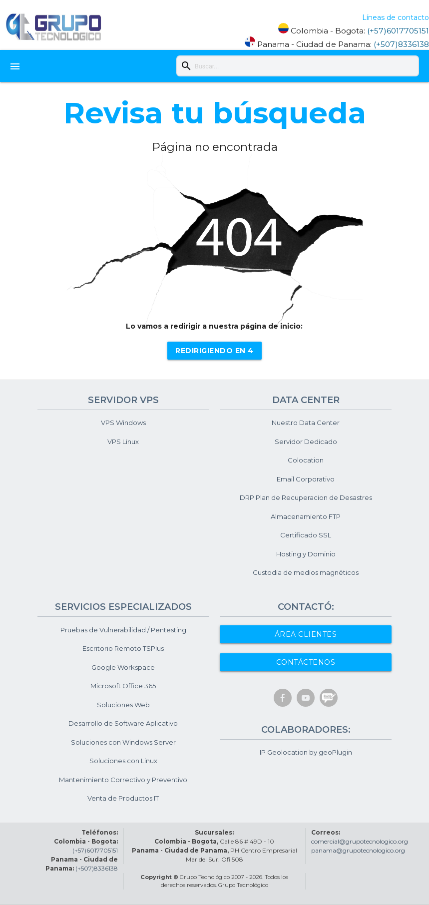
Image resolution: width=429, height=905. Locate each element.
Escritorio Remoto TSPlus (123, 648)
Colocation (306, 460)
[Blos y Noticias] (329, 701)
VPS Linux (123, 442)
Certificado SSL (305, 535)
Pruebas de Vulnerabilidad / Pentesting (123, 630)
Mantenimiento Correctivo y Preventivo (123, 780)
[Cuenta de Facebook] (283, 702)
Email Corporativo (306, 479)
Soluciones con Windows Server (123, 742)
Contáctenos (306, 662)
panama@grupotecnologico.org (358, 850)
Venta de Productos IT (123, 798)
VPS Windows (123, 423)
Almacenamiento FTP (306, 516)
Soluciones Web (123, 705)
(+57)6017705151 (398, 30)
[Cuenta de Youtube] (306, 702)
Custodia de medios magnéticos (306, 572)
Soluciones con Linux (123, 761)
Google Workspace (123, 667)
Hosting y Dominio (306, 554)
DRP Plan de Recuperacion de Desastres (306, 497)
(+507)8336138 (401, 44)
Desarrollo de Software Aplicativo (123, 723)
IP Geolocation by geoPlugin (306, 752)
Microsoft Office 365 (123, 686)
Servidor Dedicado (306, 442)
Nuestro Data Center (306, 423)
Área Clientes (306, 634)
